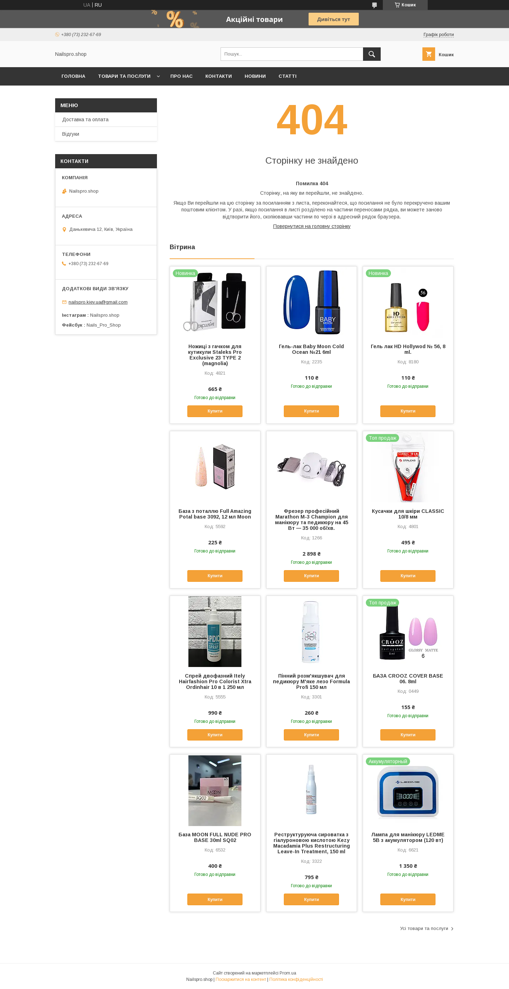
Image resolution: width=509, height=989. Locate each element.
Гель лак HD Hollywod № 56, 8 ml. (408, 349)
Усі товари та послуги (424, 928)
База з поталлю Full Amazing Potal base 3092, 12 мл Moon (215, 514)
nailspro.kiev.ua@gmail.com (98, 302)
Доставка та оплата (85, 119)
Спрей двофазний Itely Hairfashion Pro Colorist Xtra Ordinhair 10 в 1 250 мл (215, 681)
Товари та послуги (124, 76)
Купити (214, 411)
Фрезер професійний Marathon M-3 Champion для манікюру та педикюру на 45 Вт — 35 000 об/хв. (311, 519)
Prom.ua (288, 973)
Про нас (181, 76)
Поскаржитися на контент (241, 979)
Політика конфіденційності (296, 979)
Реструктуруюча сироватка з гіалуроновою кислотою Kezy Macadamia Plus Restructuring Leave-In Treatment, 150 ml (311, 843)
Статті (288, 76)
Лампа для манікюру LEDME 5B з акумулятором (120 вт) (408, 837)
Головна (73, 76)
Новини (255, 76)
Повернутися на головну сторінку (312, 226)
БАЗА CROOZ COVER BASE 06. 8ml (408, 678)
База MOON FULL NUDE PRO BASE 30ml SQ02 (215, 837)
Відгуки (70, 134)
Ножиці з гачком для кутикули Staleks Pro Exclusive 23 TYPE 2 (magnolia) (215, 355)
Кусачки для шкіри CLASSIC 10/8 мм (408, 514)
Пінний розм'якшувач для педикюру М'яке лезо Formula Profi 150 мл (311, 681)
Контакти (218, 76)
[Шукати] (372, 54)
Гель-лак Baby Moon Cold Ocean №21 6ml (311, 349)
